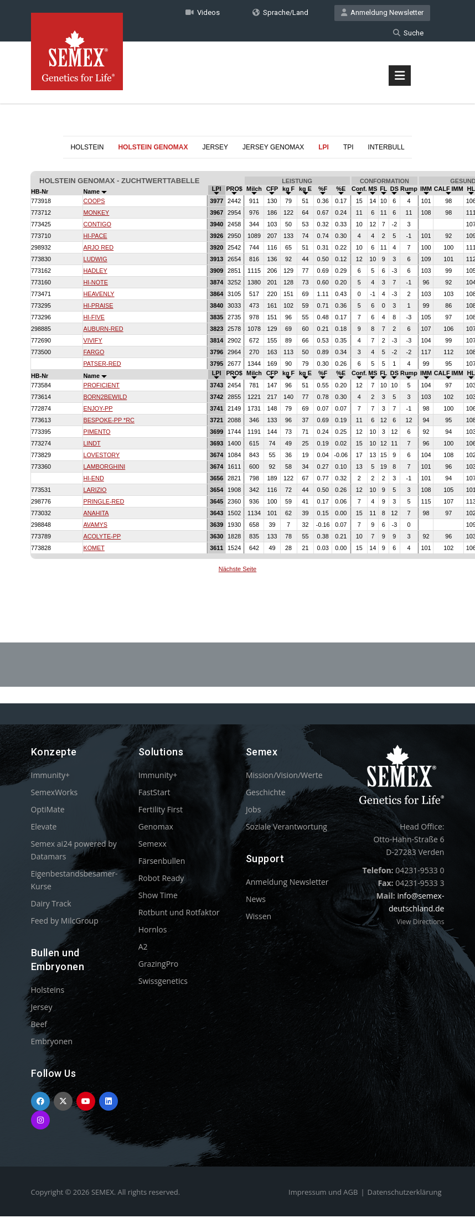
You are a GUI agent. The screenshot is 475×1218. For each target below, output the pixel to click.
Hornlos (152, 931)
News (256, 900)
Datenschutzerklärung (405, 1194)
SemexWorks (54, 794)
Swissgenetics (163, 982)
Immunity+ (50, 776)
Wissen (258, 918)
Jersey (42, 1008)
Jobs (253, 811)
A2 (143, 948)
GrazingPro (158, 965)
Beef (39, 1025)
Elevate (44, 828)
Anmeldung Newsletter (382, 13)
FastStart (154, 794)
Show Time (158, 897)
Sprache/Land (280, 13)
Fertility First (160, 811)
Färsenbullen (161, 862)
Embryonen (52, 1043)
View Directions (420, 923)
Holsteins (48, 991)
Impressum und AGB (323, 1194)
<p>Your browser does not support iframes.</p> (237, 375)
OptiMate (48, 811)
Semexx (152, 845)
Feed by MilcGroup (65, 922)
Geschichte (266, 794)
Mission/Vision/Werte (284, 776)
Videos (202, 13)
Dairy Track (51, 905)
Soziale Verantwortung (286, 828)
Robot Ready (161, 879)
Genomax (155, 828)
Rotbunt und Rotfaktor (179, 914)
